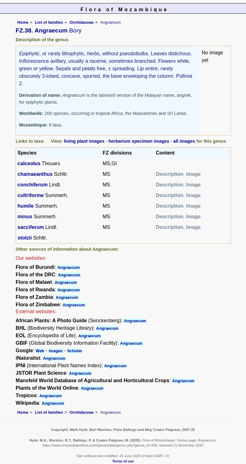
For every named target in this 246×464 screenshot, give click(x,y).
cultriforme (31, 195)
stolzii (25, 237)
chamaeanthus (35, 174)
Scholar (74, 350)
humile (26, 206)
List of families (49, 22)
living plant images (84, 141)
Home (22, 22)
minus (25, 216)
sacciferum (31, 227)
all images (184, 141)
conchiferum (33, 184)
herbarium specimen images (139, 141)
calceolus (29, 163)
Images (56, 350)
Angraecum (68, 267)
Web (40, 350)
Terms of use (123, 461)
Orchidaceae (81, 22)
